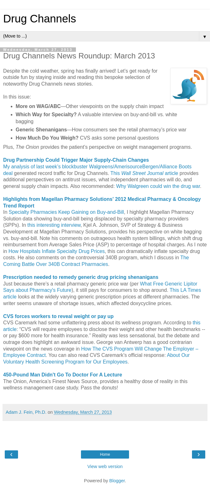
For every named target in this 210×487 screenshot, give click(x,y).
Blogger (117, 480)
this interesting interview (54, 225)
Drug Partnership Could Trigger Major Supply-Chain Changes (76, 160)
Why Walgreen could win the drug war (158, 186)
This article (144, 173)
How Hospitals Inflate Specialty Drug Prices (57, 251)
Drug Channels (39, 19)
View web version (105, 466)
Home (105, 454)
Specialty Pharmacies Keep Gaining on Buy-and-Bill (66, 212)
